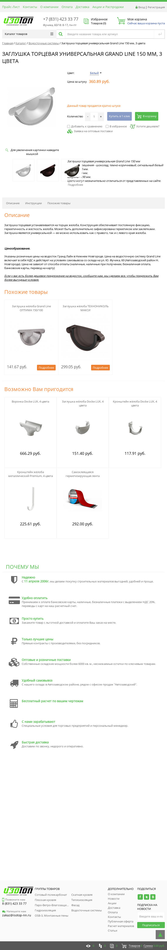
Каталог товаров (29, 34)
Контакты (30, 7)
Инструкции (33, 203)
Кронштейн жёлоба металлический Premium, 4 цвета (30, 474)
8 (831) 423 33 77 (14, 903)
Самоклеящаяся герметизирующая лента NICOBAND (83, 476)
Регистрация (156, 7)
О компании (49, 7)
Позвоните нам (13, 899)
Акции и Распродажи (108, 7)
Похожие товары (58, 203)
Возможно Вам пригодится (38, 389)
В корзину (147, 116)
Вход (141, 7)
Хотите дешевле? (144, 126)
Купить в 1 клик (119, 116)
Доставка (82, 7)
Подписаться (151, 925)
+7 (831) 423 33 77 (60, 19)
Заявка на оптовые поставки (93, 131)
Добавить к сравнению (84, 126)
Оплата (67, 7)
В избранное (116, 126)
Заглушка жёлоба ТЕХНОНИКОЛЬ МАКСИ (86, 308)
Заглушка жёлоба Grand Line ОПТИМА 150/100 (31, 308)
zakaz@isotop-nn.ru (16, 915)
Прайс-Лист (11, 7)
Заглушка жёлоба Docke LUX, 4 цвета (83, 403)
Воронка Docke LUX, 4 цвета (30, 401)
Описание (13, 203)
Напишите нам (14, 911)
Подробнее (75, 185)
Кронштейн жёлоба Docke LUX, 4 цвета (135, 403)
